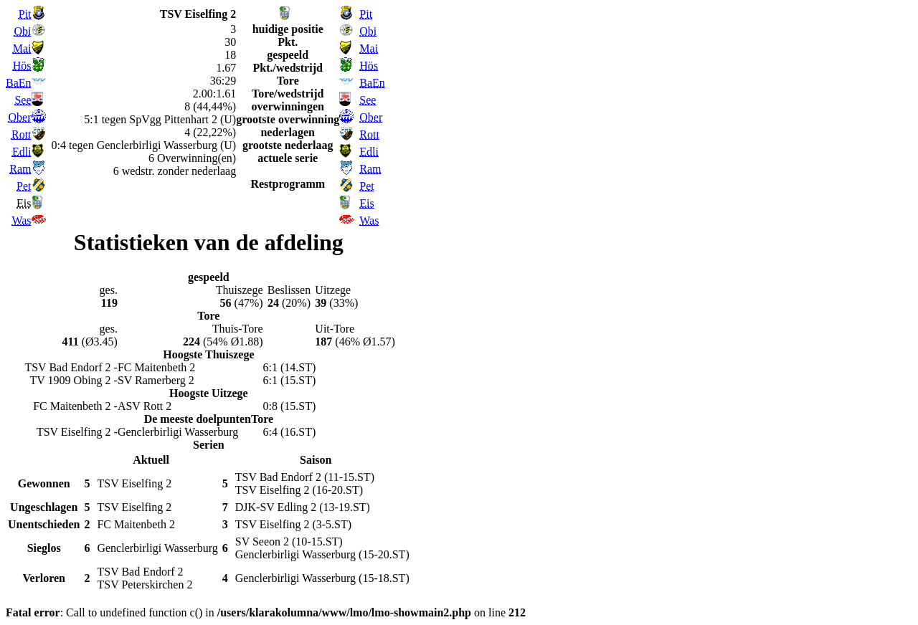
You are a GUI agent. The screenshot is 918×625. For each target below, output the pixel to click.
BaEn (19, 83)
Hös (22, 65)
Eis (366, 203)
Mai (22, 48)
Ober (20, 117)
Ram (20, 169)
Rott (21, 134)
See (22, 100)
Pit (25, 14)
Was (21, 220)
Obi (23, 31)
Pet (23, 186)
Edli (22, 151)
